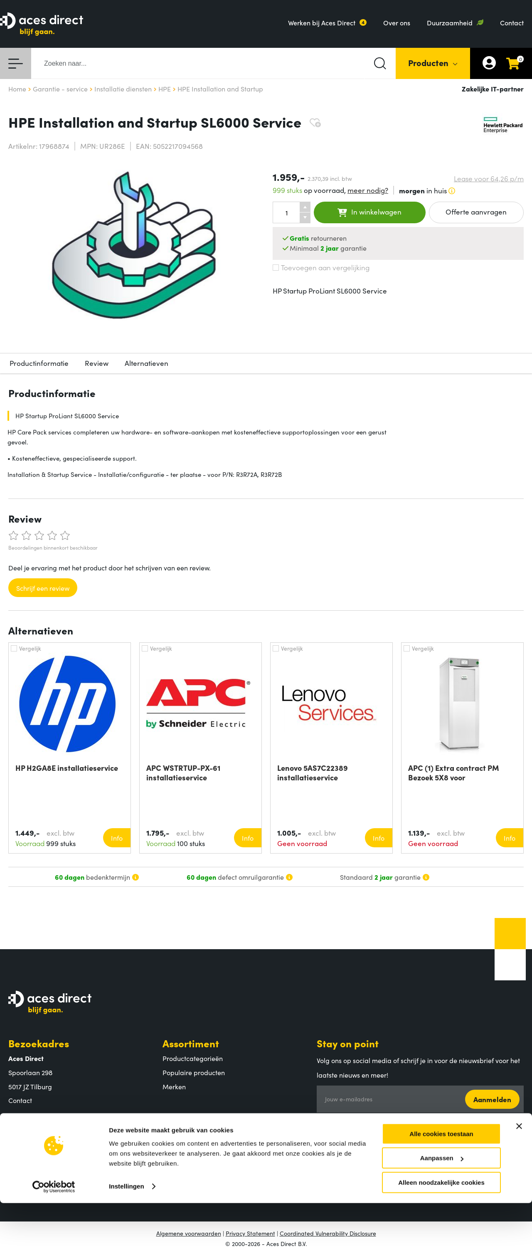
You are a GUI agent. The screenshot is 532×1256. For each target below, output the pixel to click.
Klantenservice (198, 1121)
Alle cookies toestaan (441, 1186)
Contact (512, 22)
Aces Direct (35, 1121)
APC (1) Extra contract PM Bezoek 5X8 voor (453, 772)
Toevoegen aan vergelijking (321, 267)
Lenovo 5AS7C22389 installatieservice (312, 772)
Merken (174, 1086)
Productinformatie (39, 363)
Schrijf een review (42, 587)
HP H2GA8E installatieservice (66, 768)
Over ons (396, 22)
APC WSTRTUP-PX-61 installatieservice (183, 772)
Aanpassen (441, 1211)
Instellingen (126, 1239)
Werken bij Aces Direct (321, 22)
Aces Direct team (34, 1150)
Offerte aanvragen (476, 212)
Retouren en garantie (195, 1164)
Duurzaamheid (450, 22)
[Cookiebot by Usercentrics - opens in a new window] (53, 1240)
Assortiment (191, 1043)
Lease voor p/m (489, 178)
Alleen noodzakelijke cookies (441, 1235)
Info (117, 837)
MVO (16, 1164)
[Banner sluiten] (519, 1179)
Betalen (174, 1136)
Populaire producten (194, 1072)
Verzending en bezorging (201, 1150)
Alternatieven (146, 363)
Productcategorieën (193, 1058)
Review (96, 363)
